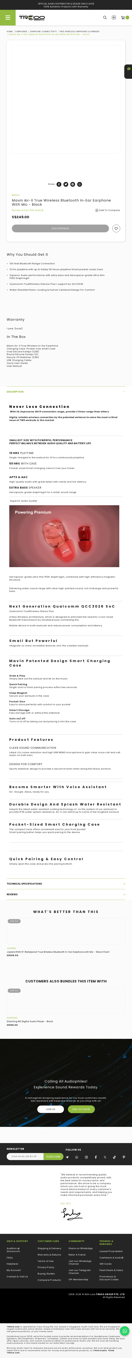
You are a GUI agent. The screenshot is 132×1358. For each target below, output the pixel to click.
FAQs (10, 1257)
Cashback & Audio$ (112, 1257)
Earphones (21, 31)
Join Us (50, 1109)
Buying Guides (46, 1273)
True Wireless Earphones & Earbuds (79, 31)
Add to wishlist (116, 228)
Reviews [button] (66, 894)
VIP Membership (78, 1279)
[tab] (66, 391)
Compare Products (114, 17)
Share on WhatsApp (81, 1248)
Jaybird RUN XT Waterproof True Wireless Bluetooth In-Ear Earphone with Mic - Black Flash (58, 951)
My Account (14, 1270)
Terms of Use (46, 1261)
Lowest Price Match (111, 1251)
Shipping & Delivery (49, 1248)
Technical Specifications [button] (66, 883)
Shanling (12, 1017)
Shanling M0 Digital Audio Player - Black (30, 1021)
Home (10, 31)
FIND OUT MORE (81, 1109)
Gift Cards (106, 1264)
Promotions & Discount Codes (109, 1278)
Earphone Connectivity (43, 31)
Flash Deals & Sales (111, 1270)
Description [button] (66, 391)
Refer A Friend (77, 1254)
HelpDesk (12, 1264)
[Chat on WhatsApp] (124, 1331)
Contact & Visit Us (17, 1276)
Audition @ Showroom (13, 1250)
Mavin (15, 195)
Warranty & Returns (49, 1254)
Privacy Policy (46, 1267)
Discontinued (60, 228)
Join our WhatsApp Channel (80, 1263)
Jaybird (11, 948)
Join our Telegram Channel (80, 1272)
